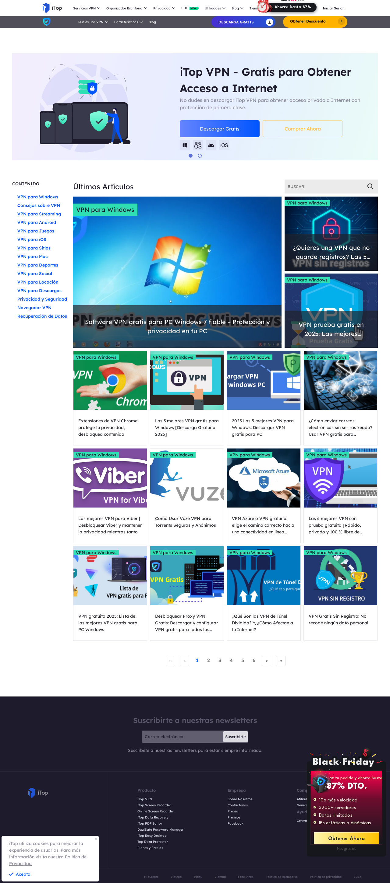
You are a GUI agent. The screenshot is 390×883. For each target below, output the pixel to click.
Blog (152, 22)
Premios (234, 817)
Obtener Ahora (346, 838)
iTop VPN (144, 799)
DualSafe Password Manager (160, 830)
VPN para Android (36, 222)
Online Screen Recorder (155, 811)
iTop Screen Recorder (154, 805)
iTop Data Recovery (152, 817)
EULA (358, 876)
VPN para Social (34, 273)
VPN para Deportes (37, 265)
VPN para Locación (37, 282)
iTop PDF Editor (149, 823)
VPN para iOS (31, 239)
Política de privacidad (326, 876)
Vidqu (198, 876)
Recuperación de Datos (42, 316)
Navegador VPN (34, 307)
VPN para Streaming (39, 214)
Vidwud (176, 876)
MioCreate (151, 876)
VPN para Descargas (39, 290)
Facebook (235, 823)
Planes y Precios (150, 848)
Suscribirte (235, 736)
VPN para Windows (37, 197)
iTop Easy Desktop (152, 836)
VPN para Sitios (34, 248)
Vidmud (220, 876)
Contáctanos (238, 805)
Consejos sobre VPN (38, 205)
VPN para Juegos (35, 231)
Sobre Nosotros (240, 799)
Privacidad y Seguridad (42, 299)
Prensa (233, 811)
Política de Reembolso (282, 876)
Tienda (255, 8)
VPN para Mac (32, 256)
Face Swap (246, 876)
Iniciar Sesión (333, 8)
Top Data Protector (152, 842)
